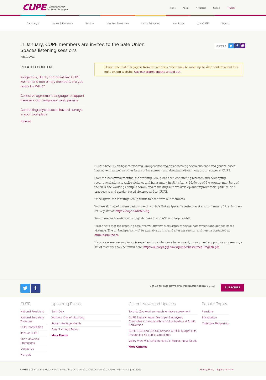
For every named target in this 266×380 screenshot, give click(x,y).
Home (173, 8)
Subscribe (232, 287)
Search (225, 23)
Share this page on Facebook (237, 45)
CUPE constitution (31, 327)
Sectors (89, 23)
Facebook (35, 288)
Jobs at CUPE (29, 333)
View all (25, 121)
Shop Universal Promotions (29, 341)
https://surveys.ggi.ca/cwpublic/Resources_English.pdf (181, 247)
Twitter (25, 288)
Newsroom (201, 8)
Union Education (150, 23)
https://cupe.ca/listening (132, 211)
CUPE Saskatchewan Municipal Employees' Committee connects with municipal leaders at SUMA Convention (162, 321)
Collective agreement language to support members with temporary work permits (52, 98)
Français (231, 8)
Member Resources (118, 23)
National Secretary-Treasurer (32, 319)
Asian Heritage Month (65, 329)
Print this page (243, 45)
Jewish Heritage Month (66, 323)
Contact (216, 8)
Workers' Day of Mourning (67, 317)
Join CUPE (203, 23)
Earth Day (57, 311)
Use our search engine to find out (157, 71)
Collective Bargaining (215, 323)
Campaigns (33, 23)
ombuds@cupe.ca (106, 235)
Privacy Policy (207, 369)
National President (32, 311)
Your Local (178, 23)
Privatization (209, 317)
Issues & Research (62, 23)
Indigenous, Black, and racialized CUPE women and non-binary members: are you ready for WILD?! (51, 81)
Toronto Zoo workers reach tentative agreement (159, 311)
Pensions (207, 311)
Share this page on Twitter (231, 45)
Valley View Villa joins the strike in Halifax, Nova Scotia (163, 340)
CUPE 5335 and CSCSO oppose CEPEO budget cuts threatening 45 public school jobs (162, 333)
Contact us (27, 348)
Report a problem (225, 369)
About (185, 8)
